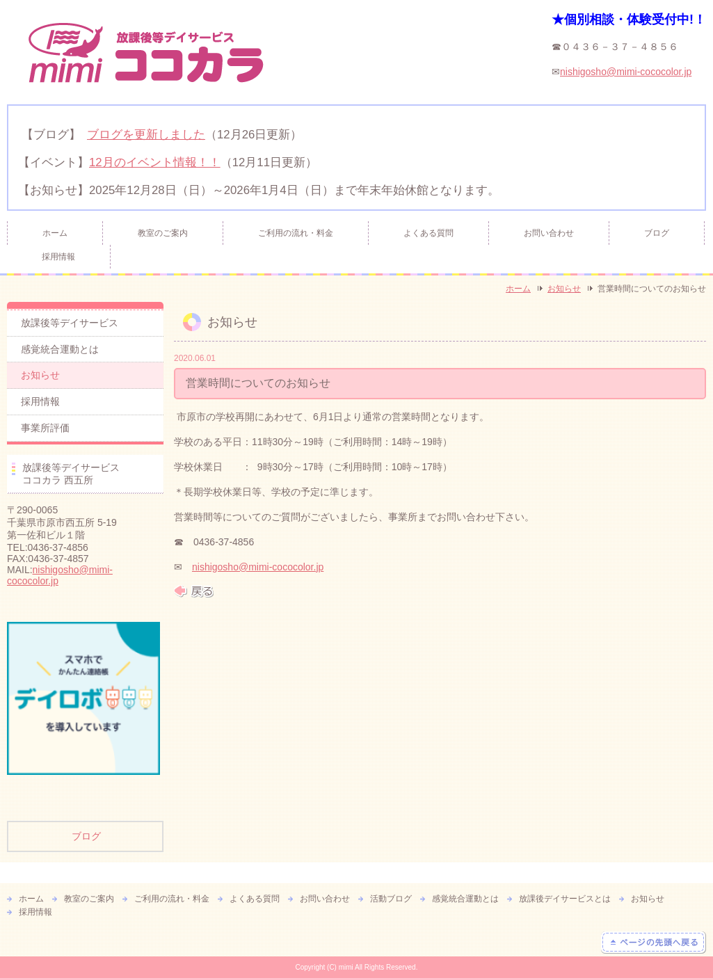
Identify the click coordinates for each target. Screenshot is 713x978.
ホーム (54, 233)
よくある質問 (428, 233)
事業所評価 (45, 427)
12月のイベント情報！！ (155, 162)
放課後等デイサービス (69, 322)
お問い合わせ (549, 233)
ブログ (656, 233)
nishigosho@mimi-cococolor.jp (625, 71)
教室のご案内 (163, 233)
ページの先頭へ (653, 942)
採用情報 (58, 257)
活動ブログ (391, 899)
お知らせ (564, 289)
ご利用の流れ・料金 (295, 233)
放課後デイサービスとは (565, 899)
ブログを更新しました (146, 134)
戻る (194, 591)
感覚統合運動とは (60, 349)
